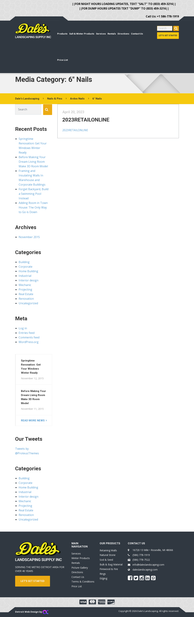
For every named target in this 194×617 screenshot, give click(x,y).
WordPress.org (29, 342)
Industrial (25, 276)
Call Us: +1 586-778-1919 (162, 16)
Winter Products (80, 558)
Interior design (28, 280)
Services (101, 33)
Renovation (26, 299)
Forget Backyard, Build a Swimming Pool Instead (33, 193)
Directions (123, 33)
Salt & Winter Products (81, 33)
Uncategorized (28, 303)
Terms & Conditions (82, 581)
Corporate (25, 267)
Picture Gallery (79, 567)
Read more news (33, 420)
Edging (103, 578)
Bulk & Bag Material (111, 564)
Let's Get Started (168, 35)
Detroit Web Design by (31, 611)
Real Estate (26, 294)
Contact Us (137, 33)
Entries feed (27, 333)
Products (62, 33)
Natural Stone (107, 555)
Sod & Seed (106, 559)
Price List (62, 60)
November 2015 (29, 237)
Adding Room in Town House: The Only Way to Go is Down (33, 207)
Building (24, 262)
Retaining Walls (108, 550)
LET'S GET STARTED (33, 581)
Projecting (25, 289)
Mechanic (25, 285)
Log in (23, 328)
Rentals (112, 33)
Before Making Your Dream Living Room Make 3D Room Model (33, 161)
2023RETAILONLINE (89, 123)
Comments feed (29, 337)
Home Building (28, 271)
